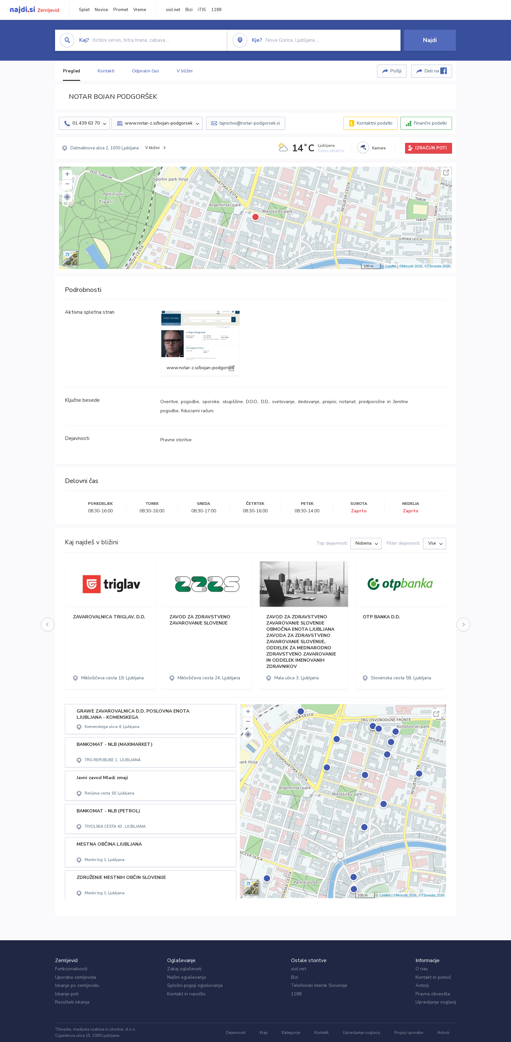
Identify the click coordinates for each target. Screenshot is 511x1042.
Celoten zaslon (446, 172)
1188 (216, 10)
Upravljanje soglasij (436, 1002)
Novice (101, 10)
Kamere (379, 148)
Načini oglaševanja (186, 977)
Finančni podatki (430, 123)
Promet (120, 10)
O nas (422, 969)
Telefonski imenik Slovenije (319, 985)
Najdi (430, 40)
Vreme (139, 10)
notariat (347, 402)
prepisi (329, 402)
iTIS (202, 10)
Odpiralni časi (145, 71)
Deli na (436, 71)
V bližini (185, 71)
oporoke (210, 402)
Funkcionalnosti (71, 969)
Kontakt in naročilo (186, 994)
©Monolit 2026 (410, 266)
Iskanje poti (67, 994)
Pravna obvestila (433, 994)
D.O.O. (252, 402)
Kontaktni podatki (374, 123)
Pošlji (396, 71)
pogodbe (190, 402)
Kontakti (106, 71)
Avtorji (422, 985)
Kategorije (291, 1032)
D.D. (265, 402)
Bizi (189, 10)
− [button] (67, 184)
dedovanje (308, 402)
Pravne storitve (176, 440)
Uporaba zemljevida (75, 977)
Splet (84, 10)
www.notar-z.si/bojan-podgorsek (200, 343)
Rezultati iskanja (72, 1002)
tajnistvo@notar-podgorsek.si (249, 123)
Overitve (169, 402)
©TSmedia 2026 (437, 266)
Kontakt (321, 1032)
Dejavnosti (235, 1032)
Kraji (264, 1032)
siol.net (173, 10)
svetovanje (283, 402)
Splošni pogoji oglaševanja (195, 985)
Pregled (71, 71)
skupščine (233, 402)
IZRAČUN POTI (431, 148)
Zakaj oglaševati (184, 969)
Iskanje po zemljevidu (77, 985)
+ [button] (67, 175)
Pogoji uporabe (408, 1032)
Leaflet (391, 266)
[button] (67, 197)
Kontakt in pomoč (433, 977)
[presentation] (48, 625)
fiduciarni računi (197, 411)
